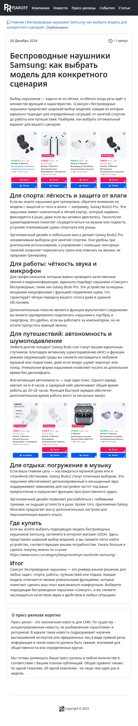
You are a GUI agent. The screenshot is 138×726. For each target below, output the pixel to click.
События (107, 8)
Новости (60, 8)
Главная (17, 22)
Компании (41, 8)
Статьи (124, 8)
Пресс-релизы (84, 8)
